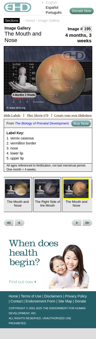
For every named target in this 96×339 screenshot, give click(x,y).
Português (54, 13)
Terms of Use (31, 296)
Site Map (65, 301)
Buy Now (81, 123)
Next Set (87, 223)
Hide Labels (12, 115)
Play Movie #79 (37, 115)
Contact (17, 301)
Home (30, 21)
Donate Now (81, 11)
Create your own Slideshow (73, 115)
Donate (80, 301)
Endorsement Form (40, 301)
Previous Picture (19, 223)
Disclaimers (53, 296)
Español (52, 8)
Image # (75, 29)
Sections (11, 21)
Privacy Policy (76, 296)
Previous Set (8, 223)
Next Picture (76, 223)
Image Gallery (49, 21)
